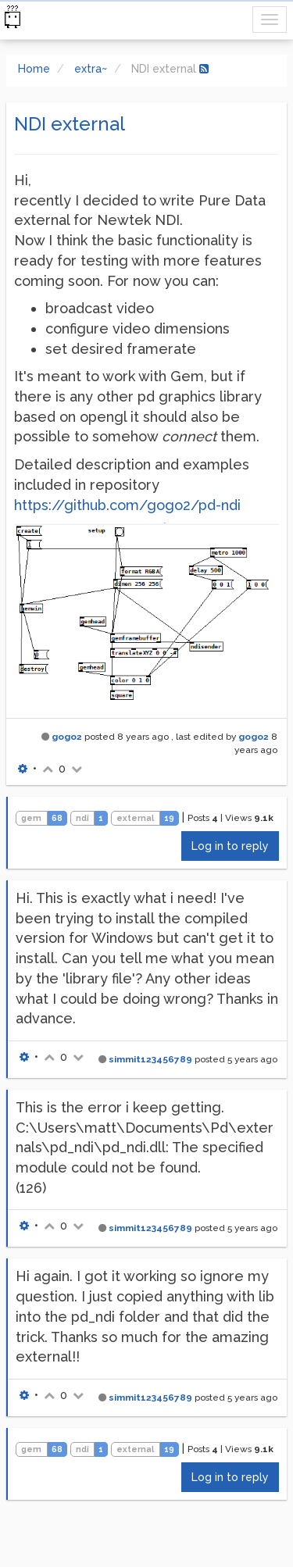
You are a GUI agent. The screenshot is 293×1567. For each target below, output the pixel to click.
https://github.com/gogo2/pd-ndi (127, 505)
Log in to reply (230, 846)
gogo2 (67, 736)
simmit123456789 (150, 1059)
